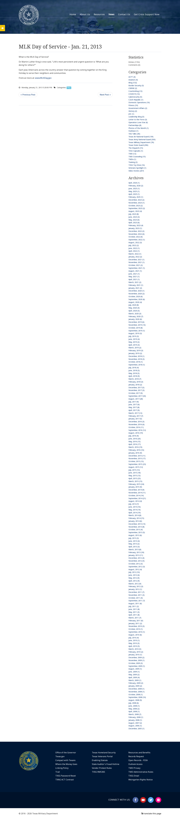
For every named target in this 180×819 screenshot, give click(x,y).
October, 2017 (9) (135, 393)
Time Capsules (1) (135, 151)
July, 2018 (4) (133, 367)
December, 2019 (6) (136, 322)
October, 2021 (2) (135, 265)
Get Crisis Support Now (146, 14)
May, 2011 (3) (134, 612)
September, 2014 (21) (137, 498)
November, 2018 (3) (136, 359)
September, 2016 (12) (137, 430)
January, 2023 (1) (135, 228)
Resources (99, 14)
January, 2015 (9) (135, 487)
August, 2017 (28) (135, 399)
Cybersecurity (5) (135, 97)
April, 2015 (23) (134, 478)
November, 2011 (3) (136, 595)
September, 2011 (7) (136, 600)
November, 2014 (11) (137, 492)
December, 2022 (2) (136, 231)
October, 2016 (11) (136, 427)
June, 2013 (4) (134, 541)
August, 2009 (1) (135, 669)
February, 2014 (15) (136, 518)
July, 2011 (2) (133, 606)
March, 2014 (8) (134, 515)
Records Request (136, 756)
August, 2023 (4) (135, 211)
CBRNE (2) (132, 88)
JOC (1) (131, 114)
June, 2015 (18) (134, 472)
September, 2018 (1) (136, 364)
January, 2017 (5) (135, 418)
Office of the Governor (65, 752)
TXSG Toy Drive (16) (136, 165)
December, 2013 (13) (136, 524)
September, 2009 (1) (136, 666)
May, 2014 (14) (134, 510)
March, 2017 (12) (135, 413)
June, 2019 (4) (134, 339)
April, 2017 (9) (134, 410)
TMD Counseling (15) (137, 156)
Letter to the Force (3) (137, 119)
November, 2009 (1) (136, 660)
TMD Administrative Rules (140, 771)
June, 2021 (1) (134, 274)
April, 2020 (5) (134, 310)
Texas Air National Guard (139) (140, 136)
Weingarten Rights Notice (140, 779)
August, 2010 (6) (135, 635)
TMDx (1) (132, 159)
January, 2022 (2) (135, 257)
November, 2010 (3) (136, 626)
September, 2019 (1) (136, 330)
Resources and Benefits (139, 752)
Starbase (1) (133, 131)
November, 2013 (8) (136, 527)
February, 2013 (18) (136, 552)
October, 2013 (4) (135, 529)
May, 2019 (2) (134, 342)
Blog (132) (132, 82)
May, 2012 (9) (134, 578)
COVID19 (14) (134, 94)
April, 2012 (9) (134, 581)
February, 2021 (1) (135, 285)
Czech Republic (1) (135, 100)
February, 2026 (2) (135, 185)
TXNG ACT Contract (64, 779)
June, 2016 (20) (134, 438)
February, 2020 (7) (135, 316)
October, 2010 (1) (135, 629)
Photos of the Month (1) (138, 128)
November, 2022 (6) (136, 234)
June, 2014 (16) (134, 507)
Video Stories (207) (136, 171)
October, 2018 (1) (135, 362)
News (111, 14)
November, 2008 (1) (136, 691)
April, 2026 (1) (134, 183)
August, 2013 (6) (135, 535)
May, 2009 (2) (134, 674)
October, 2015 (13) (136, 461)
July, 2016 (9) (133, 436)
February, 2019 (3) (135, 350)
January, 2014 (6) (135, 521)
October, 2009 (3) (135, 663)
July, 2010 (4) (133, 637)
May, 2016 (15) (134, 441)
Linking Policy (61, 768)
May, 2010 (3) (134, 643)
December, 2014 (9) (136, 490)
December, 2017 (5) (136, 387)
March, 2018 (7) (134, 379)
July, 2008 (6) (133, 703)
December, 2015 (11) (136, 456)
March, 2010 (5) (134, 649)
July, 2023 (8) (133, 214)
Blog (68, 88)
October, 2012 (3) (135, 564)
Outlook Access (135, 764)
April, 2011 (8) (134, 615)
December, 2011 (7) (136, 592)
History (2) (132, 111)
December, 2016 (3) (136, 421)
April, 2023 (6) (134, 222)
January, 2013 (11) (135, 555)
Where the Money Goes (66, 764)
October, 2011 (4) (135, 598)
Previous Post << (28, 94)
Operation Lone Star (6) (138, 122)
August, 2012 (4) (135, 569)
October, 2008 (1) (135, 694)
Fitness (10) (133, 105)
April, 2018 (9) (134, 376)
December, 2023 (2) (136, 200)
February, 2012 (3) (135, 586)
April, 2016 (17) (134, 444)
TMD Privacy (134, 768)
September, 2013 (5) (136, 532)
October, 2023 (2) (135, 205)
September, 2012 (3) (136, 566)
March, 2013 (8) (134, 549)
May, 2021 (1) (134, 276)
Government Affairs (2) (137, 108)
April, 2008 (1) (134, 711)
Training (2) (133, 162)
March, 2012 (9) (134, 583)
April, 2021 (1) (134, 279)
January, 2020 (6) (135, 319)
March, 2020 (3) (134, 313)
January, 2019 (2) (135, 353)
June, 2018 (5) (134, 370)
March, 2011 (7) (134, 617)
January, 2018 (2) (135, 384)
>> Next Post (105, 94)
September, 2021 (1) (136, 268)
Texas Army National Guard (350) (142, 139)
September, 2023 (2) (136, 208)
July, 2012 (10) (134, 572)
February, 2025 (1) (135, 197)
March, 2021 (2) (134, 282)
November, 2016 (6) (136, 424)
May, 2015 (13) (134, 475)
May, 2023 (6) (134, 220)
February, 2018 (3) (135, 382)
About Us (85, 14)
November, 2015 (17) (137, 458)
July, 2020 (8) (133, 305)
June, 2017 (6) (134, 404)
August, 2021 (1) (135, 271)
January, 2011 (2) (135, 623)
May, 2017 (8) (134, 407)
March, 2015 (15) (135, 481)
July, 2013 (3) (133, 538)
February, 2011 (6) (135, 620)
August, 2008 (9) (135, 700)
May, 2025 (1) (134, 191)
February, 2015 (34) (136, 484)
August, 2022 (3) (135, 242)
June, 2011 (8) (134, 609)
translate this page (151, 813)
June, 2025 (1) (134, 188)
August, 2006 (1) (135, 725)
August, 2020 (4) (135, 302)
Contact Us (124, 14)
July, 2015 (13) (134, 470)
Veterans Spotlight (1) (137, 168)
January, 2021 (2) (135, 288)
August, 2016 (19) (135, 433)
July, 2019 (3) (133, 336)
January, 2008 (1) (135, 720)
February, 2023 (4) (135, 225)
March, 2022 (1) (134, 254)
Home (73, 14)
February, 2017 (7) (135, 416)
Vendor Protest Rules (102, 768)
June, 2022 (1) (134, 248)
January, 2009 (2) (135, 686)
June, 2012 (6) (134, 575)
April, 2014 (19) (134, 512)
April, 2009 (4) (134, 677)
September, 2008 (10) (137, 697)
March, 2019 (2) (134, 347)
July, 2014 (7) (133, 504)
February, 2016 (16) (136, 450)
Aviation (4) (133, 80)
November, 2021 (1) (136, 262)
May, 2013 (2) (134, 544)
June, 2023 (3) (134, 217)
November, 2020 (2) (136, 293)
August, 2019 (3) (135, 333)
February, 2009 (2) (135, 683)
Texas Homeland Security (104, 752)
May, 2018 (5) (134, 373)
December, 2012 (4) (136, 558)
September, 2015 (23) (137, 464)
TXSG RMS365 (98, 771)
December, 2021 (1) (136, 259)
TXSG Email (133, 775)
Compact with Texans (65, 760)
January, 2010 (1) (135, 654)
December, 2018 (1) (136, 356)
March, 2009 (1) (134, 680)
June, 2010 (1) (134, 640)
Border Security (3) (136, 85)
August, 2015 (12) (135, 467)
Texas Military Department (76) (141, 142)
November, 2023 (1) (136, 203)
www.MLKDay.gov (43, 78)
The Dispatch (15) (135, 148)
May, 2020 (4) (134, 308)
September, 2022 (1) (136, 239)
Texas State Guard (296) (138, 145)
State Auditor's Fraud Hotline (105, 764)
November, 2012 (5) (136, 561)
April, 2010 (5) (134, 646)
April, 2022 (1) (134, 251)
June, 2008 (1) (134, 706)
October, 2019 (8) (135, 328)
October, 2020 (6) (135, 296)
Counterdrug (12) (135, 91)
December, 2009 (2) (136, 657)
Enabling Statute (100, 760)
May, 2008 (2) (134, 709)
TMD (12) (132, 154)
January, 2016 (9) (135, 453)
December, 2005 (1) (136, 728)
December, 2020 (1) (136, 291)
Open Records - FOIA (138, 760)
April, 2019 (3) (134, 345)
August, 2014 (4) (135, 501)
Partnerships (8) (134, 125)
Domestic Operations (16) (139, 102)
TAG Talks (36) (134, 134)
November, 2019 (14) (137, 325)
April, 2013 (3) (134, 546)
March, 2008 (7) (134, 714)
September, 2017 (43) (137, 396)
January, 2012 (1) (135, 589)
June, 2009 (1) (134, 671)
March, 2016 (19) (135, 447)
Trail (57, 771)
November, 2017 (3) (136, 390)
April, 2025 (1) (134, 194)
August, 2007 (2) (135, 723)
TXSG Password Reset (65, 775)
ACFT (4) (132, 77)
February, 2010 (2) (135, 652)
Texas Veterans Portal (102, 756)
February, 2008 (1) (135, 717)
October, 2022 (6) (135, 237)
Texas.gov (59, 756)
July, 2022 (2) (133, 245)
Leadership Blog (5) (136, 116)
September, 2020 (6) (136, 299)
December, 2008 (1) (136, 689)
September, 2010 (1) (136, 632)
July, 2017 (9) (133, 402)
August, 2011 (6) (135, 603)
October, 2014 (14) (136, 495)
